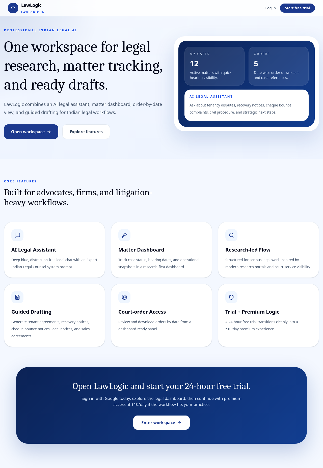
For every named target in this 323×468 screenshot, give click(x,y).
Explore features (86, 131)
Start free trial (297, 8)
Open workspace (31, 131)
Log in (270, 8)
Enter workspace (161, 422)
